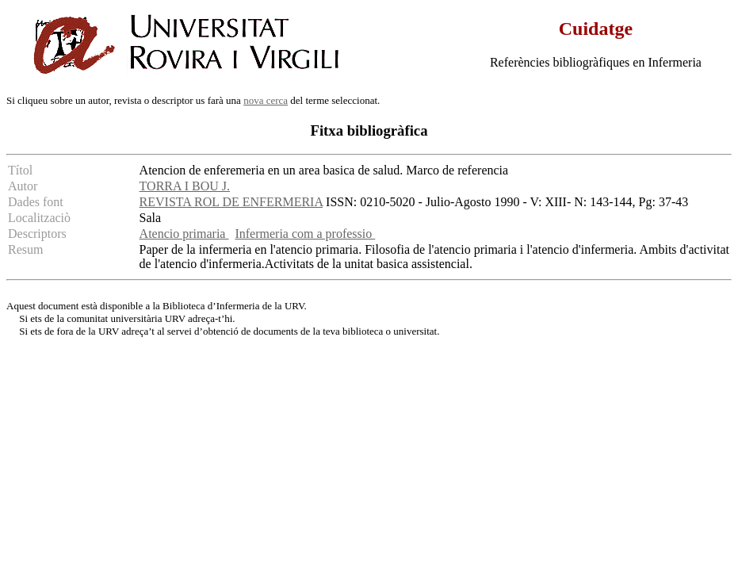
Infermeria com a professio (305, 233)
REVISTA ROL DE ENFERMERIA (231, 202)
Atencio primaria (184, 233)
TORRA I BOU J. (185, 186)
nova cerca (265, 100)
